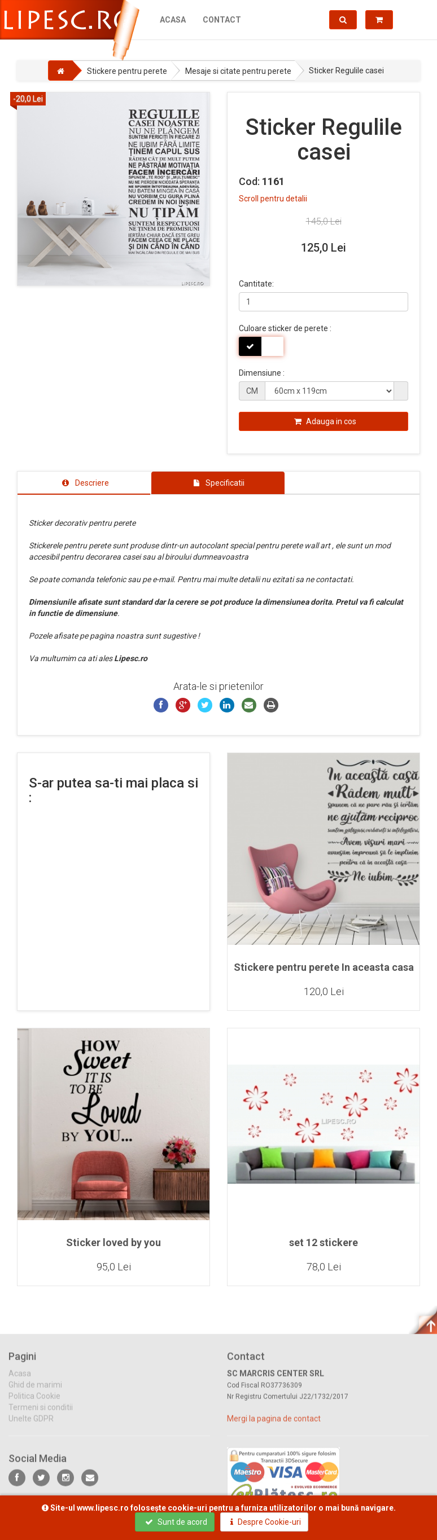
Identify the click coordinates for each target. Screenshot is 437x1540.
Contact (222, 19)
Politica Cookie (34, 1404)
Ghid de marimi (35, 1392)
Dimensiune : (262, 372)
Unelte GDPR (31, 1426)
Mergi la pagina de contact (274, 1426)
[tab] (84, 483)
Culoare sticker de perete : (285, 328)
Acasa (173, 19)
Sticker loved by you (113, 1242)
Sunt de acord (176, 1521)
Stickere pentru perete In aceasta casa (324, 967)
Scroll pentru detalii (273, 198)
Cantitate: (256, 283)
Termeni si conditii (40, 1415)
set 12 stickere (323, 1242)
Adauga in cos (325, 421)
